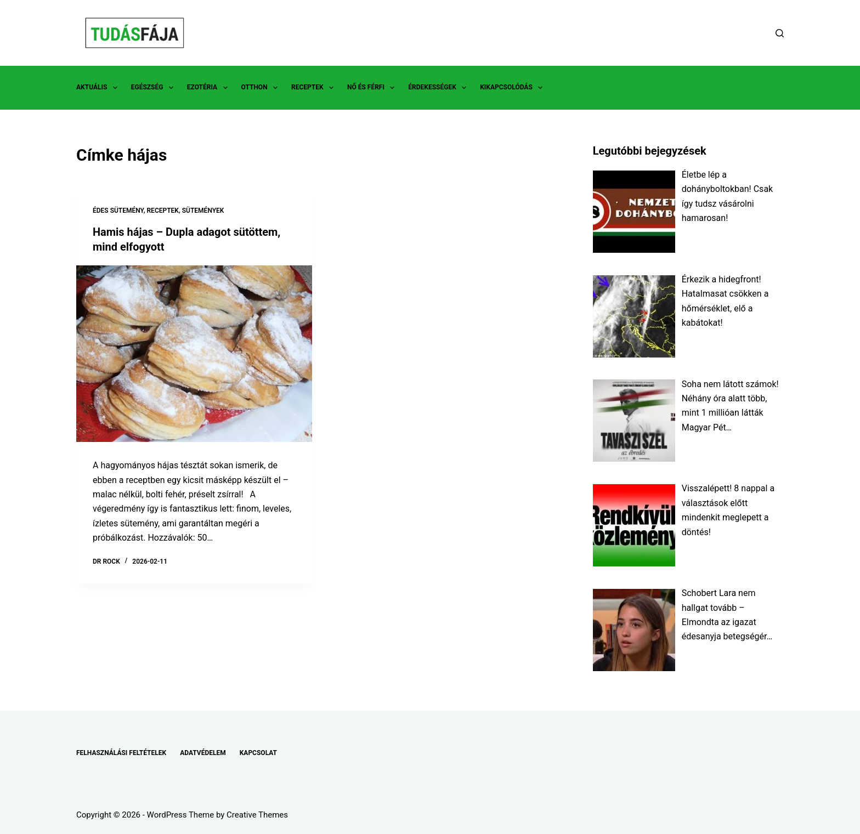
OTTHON (261, 87)
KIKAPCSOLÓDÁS (513, 87)
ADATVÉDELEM (203, 753)
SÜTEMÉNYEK (203, 210)
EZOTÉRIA (209, 87)
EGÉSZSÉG (154, 87)
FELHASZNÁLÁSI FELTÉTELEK (121, 753)
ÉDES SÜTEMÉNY (118, 210)
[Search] (780, 33)
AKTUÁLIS (99, 87)
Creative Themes (257, 815)
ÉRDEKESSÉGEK (439, 87)
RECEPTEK (314, 87)
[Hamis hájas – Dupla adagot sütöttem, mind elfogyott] (194, 352)
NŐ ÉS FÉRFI (373, 87)
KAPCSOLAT (258, 753)
